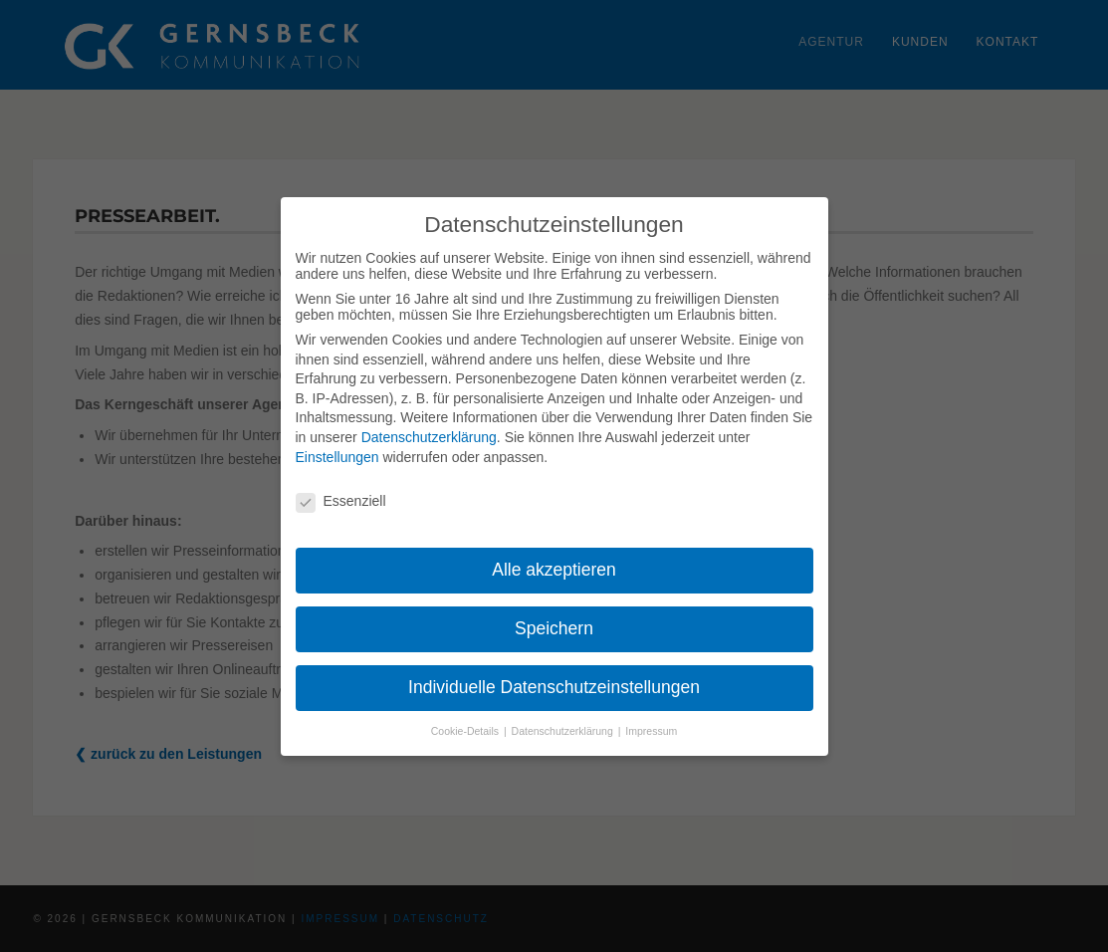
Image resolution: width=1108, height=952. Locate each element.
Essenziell (341, 501)
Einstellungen (337, 457)
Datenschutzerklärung (429, 437)
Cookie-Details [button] (466, 731)
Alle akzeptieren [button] (554, 570)
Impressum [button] (651, 731)
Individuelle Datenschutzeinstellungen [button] (554, 687)
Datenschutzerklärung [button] (564, 731)
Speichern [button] (554, 628)
